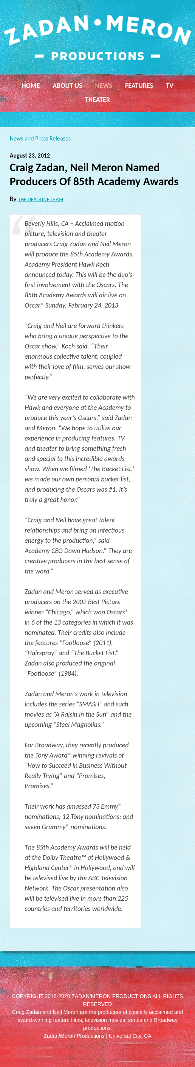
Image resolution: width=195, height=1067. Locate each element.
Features (139, 85)
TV (169, 85)
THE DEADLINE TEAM (40, 199)
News (103, 85)
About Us (67, 85)
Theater (97, 99)
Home (31, 85)
